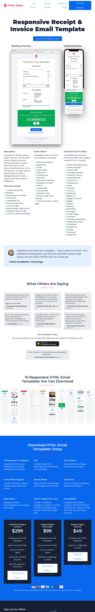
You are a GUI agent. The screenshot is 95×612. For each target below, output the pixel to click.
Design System (47, 5)
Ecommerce (14, 424)
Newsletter (52, 424)
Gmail (69, 185)
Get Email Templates (80, 5)
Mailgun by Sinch (74, 198)
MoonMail (71, 209)
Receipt (62, 424)
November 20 (69, 328)
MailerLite (71, 196)
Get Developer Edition (47, 568)
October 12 (38, 325)
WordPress (71, 234)
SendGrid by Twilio (75, 221)
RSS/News (33, 424)
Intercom (71, 190)
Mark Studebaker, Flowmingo (26, 261)
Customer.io (72, 180)
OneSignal (71, 211)
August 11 (20, 324)
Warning (42, 424)
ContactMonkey (74, 177)
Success (4, 424)
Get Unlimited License (17, 575)
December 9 (69, 308)
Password (71, 424)
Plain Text (90, 424)
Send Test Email (62, 5)
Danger (24, 424)
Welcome (81, 424)
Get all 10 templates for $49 (47, 39)
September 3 (9, 308)
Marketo (70, 206)
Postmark (71, 216)
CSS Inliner (33, 5)
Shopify (70, 229)
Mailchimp (71, 193)
